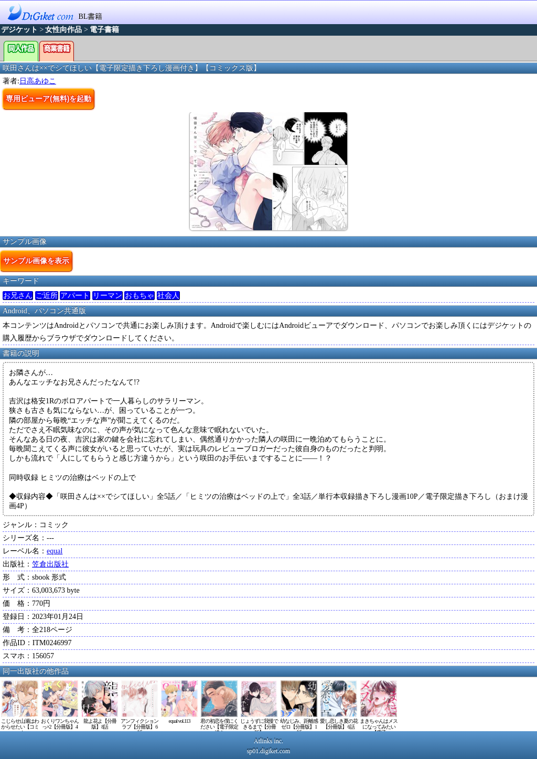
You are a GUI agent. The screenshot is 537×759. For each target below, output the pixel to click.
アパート (75, 296)
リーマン (107, 296)
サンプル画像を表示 (36, 260)
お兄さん (18, 296)
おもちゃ (139, 296)
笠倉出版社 (50, 564)
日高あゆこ (37, 81)
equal (54, 551)
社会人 (168, 296)
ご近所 (47, 296)
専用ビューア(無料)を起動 (48, 98)
